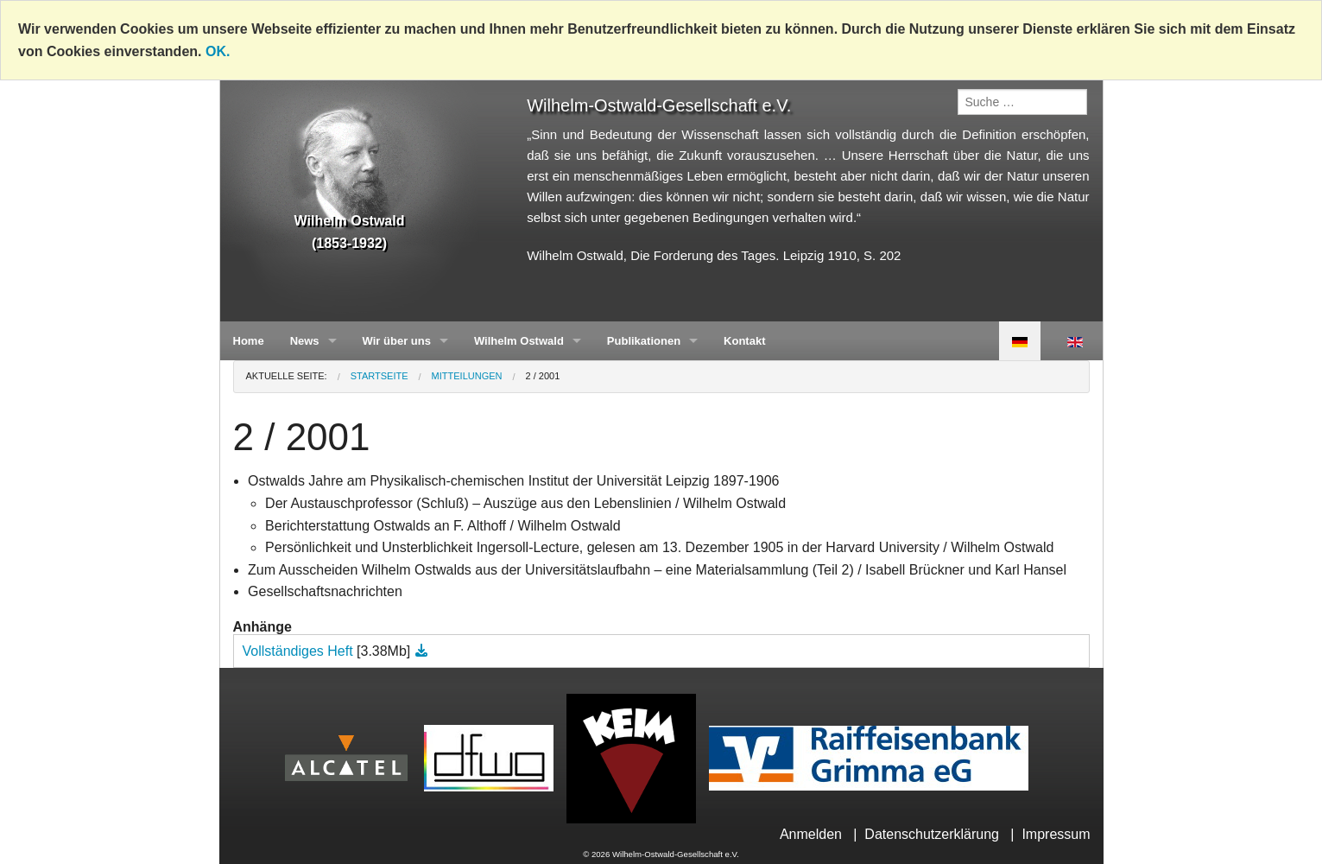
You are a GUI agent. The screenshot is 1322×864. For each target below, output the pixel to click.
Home (248, 340)
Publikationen (643, 340)
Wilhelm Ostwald (519, 340)
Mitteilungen (467, 376)
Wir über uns (397, 340)
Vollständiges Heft (300, 651)
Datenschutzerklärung (931, 834)
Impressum (1056, 834)
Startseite (379, 376)
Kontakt (744, 340)
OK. (218, 51)
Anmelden (811, 834)
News (304, 340)
